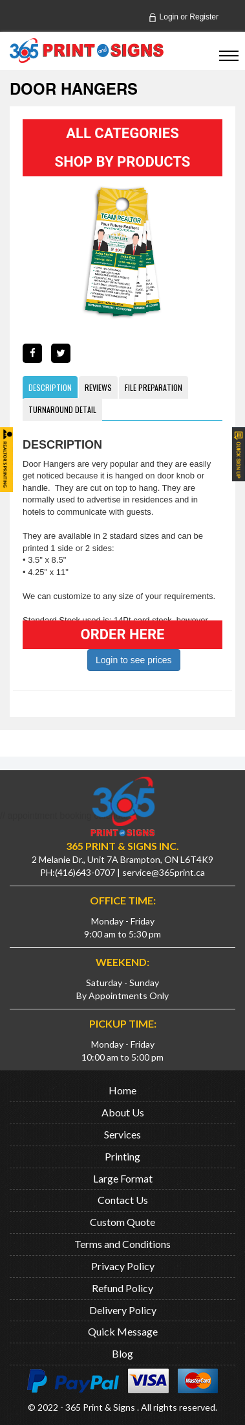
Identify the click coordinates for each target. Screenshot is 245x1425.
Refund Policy (122, 1288)
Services (122, 1134)
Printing (122, 1156)
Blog (122, 1353)
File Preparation (153, 387)
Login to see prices (134, 660)
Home (122, 1090)
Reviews (98, 387)
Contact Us (123, 1200)
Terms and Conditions (122, 1244)
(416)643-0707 (85, 872)
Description (50, 387)
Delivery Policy (122, 1310)
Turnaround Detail (62, 409)
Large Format (123, 1178)
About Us (122, 1112)
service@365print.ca (163, 872)
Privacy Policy (122, 1266)
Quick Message (123, 1331)
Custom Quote (122, 1222)
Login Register (183, 16)
